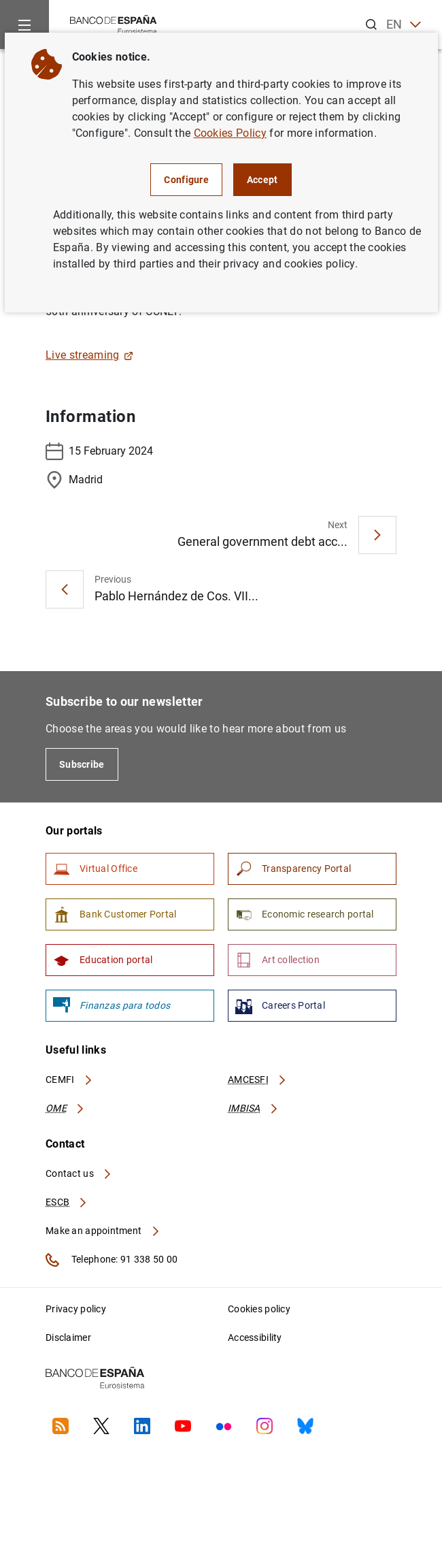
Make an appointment (103, 1230)
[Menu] (24, 24)
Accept (262, 179)
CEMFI (69, 1079)
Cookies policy (259, 1308)
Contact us (79, 1173)
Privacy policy (76, 1308)
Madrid (74, 480)
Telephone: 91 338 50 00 (111, 1260)
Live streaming (89, 354)
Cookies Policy (230, 133)
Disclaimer (68, 1337)
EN (403, 25)
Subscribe (82, 764)
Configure (186, 179)
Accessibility (255, 1337)
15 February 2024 (99, 451)
